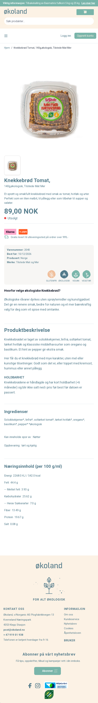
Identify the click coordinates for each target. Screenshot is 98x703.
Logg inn (66, 35)
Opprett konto (85, 35)
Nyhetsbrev (70, 623)
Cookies (68, 628)
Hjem (7, 47)
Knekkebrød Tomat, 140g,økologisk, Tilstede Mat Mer (42, 47)
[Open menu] (6, 36)
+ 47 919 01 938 (13, 634)
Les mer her (88, 3)
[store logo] (26, 11)
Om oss (68, 614)
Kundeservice (71, 619)
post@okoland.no (14, 629)
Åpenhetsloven (72, 632)
